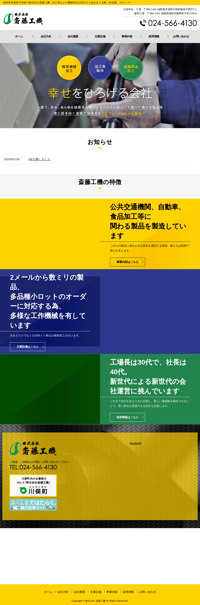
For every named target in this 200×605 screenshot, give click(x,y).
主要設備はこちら (27, 346)
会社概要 (73, 36)
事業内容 (127, 36)
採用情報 (154, 36)
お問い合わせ (181, 36)
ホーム (19, 36)
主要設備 (100, 36)
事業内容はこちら (127, 261)
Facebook (135, 443)
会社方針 (46, 36)
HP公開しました (39, 159)
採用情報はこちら (127, 417)
